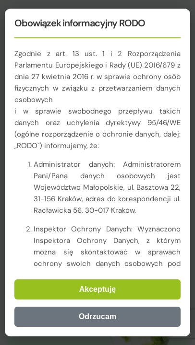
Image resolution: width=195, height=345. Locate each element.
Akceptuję (97, 289)
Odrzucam (97, 316)
